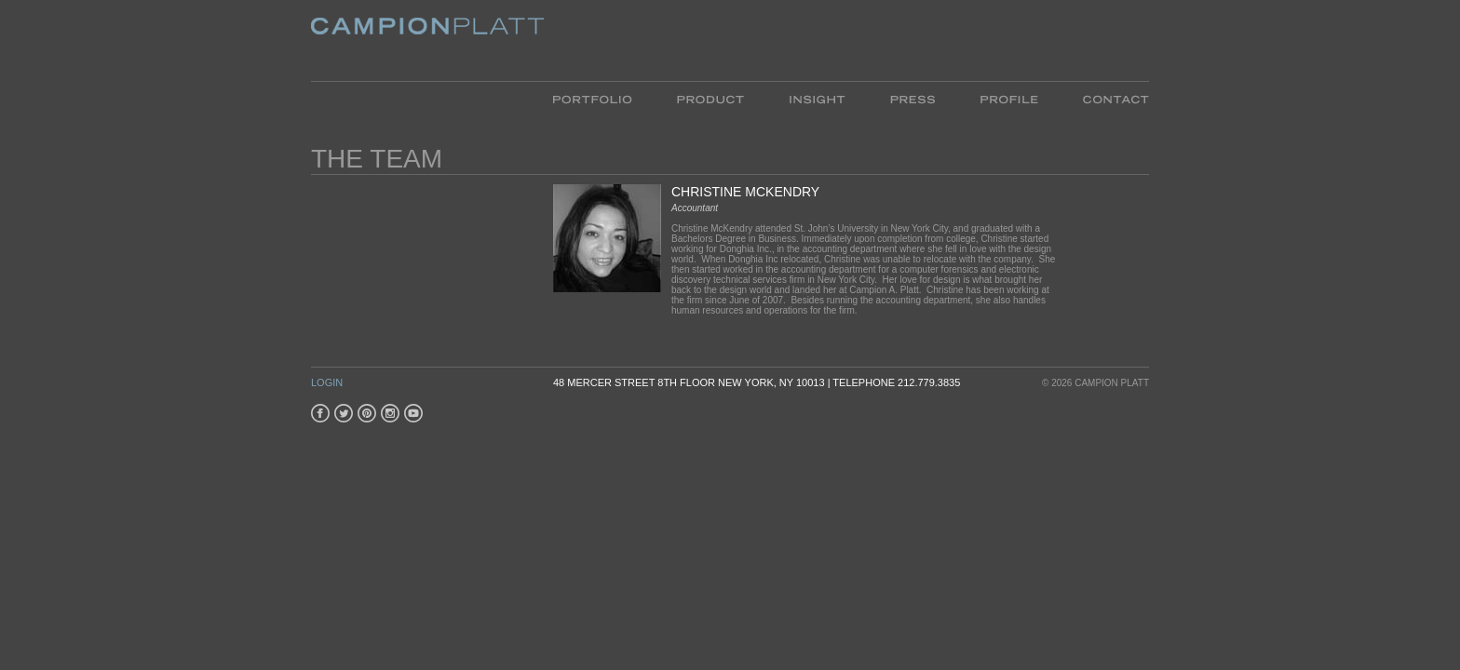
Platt (427, 40)
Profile (1009, 98)
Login (327, 382)
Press (912, 98)
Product (710, 98)
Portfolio (604, 98)
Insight (817, 98)
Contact (1105, 98)
